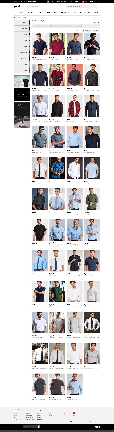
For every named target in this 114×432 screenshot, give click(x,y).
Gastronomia (65, 12)
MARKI (25, 70)
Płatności (34, 1)
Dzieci (40, 12)
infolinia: (61, 1)
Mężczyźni (31, 12)
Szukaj (97, 6)
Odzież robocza (79, 12)
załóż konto (77, 1)
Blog (25, 1)
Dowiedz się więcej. (34, 431)
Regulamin (39, 417)
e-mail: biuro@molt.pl (30, 419)
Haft (50, 413)
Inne (89, 12)
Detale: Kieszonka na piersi (86, 30)
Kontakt (20, 1)
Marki (96, 12)
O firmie (15, 1)
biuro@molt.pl (52, 1)
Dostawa (29, 1)
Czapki (48, 12)
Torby (56, 12)
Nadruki (50, 415)
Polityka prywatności (18, 419)
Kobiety (21, 12)
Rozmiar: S (96, 30)
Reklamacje (39, 419)
